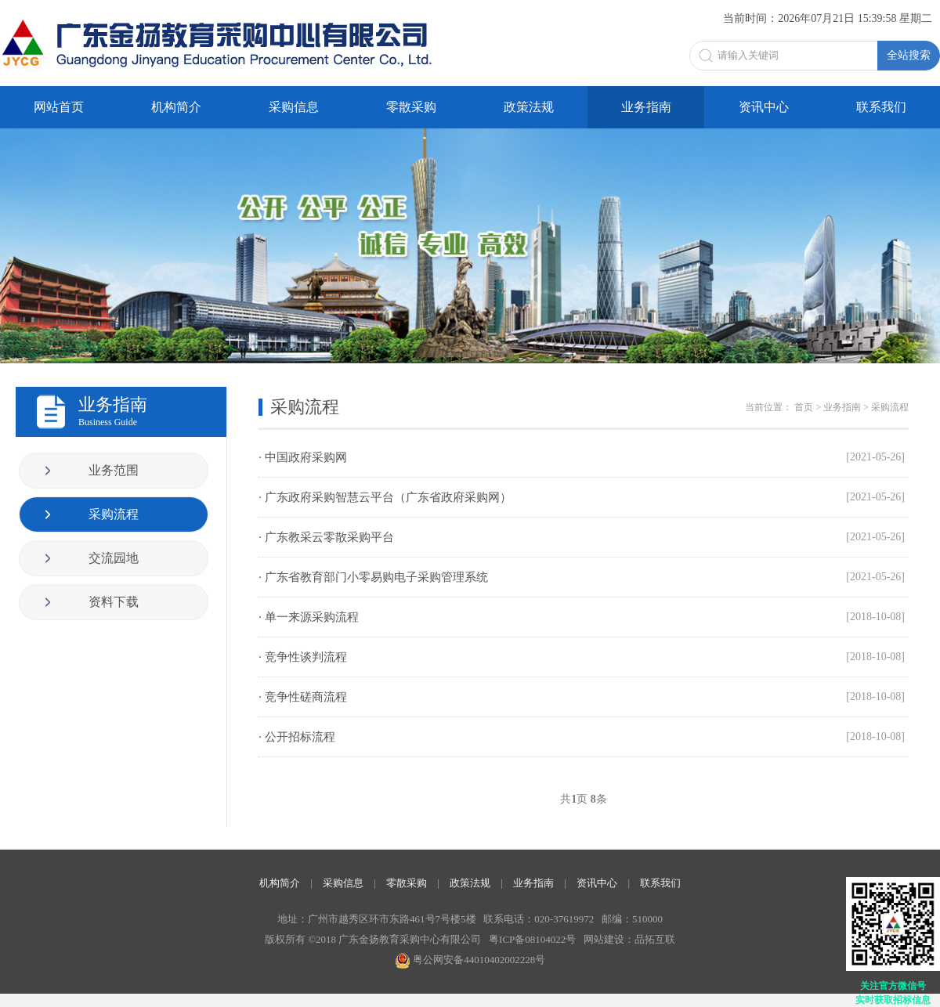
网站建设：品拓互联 (629, 939)
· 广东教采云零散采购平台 (581, 537)
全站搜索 (909, 55)
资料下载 (114, 601)
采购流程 (114, 514)
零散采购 (411, 107)
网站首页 (59, 107)
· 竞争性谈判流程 (581, 657)
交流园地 (114, 558)
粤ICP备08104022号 (532, 939)
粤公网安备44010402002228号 (470, 959)
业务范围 (114, 470)
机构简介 (176, 107)
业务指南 (646, 107)
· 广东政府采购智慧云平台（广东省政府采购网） (581, 497)
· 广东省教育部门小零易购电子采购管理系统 (581, 577)
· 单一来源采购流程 (581, 617)
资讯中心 (764, 107)
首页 (803, 407)
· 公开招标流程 (581, 736)
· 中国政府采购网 (581, 457)
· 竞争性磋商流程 (581, 696)
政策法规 (529, 107)
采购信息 (294, 107)
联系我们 (881, 107)
